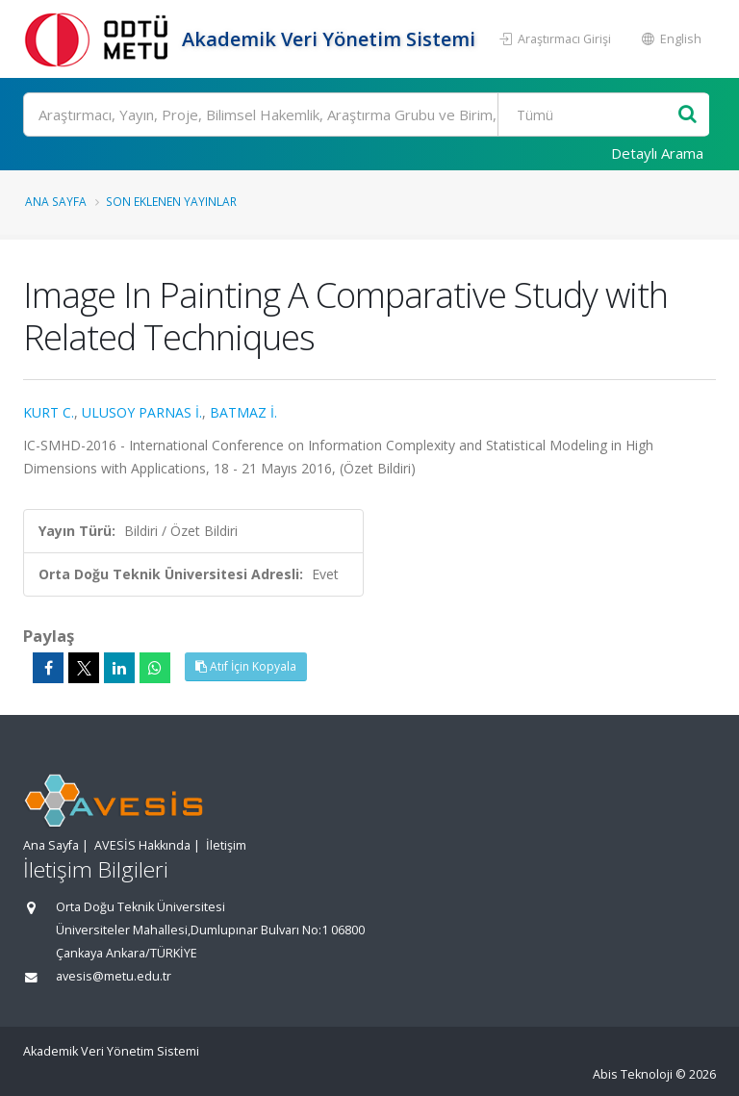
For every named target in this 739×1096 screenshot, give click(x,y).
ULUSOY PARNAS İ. (142, 412)
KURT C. (48, 412)
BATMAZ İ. (243, 412)
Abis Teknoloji (633, 1074)
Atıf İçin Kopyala (245, 666)
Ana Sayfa (56, 201)
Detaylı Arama (657, 153)
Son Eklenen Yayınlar (171, 201)
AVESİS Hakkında (142, 845)
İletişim (226, 845)
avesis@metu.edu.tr (113, 976)
